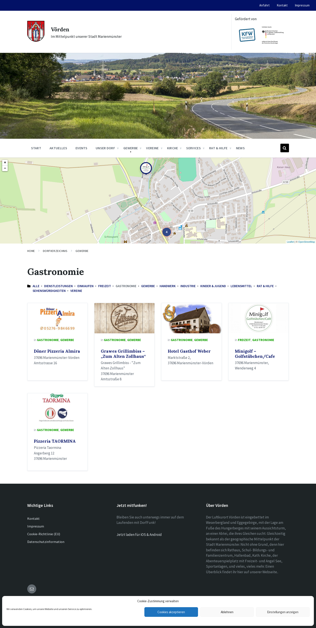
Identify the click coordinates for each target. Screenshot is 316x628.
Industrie (188, 286)
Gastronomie (48, 340)
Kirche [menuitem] (172, 148)
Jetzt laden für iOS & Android (139, 534)
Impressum (35, 526)
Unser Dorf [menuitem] (105, 148)
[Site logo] (35, 40)
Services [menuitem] (193, 148)
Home (31, 251)
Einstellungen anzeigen (282, 612)
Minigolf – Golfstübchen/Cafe (255, 354)
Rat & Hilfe (265, 286)
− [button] (5, 168)
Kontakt (33, 518)
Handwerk (168, 286)
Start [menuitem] (36, 148)
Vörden (62, 29)
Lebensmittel (241, 286)
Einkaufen (85, 286)
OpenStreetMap (306, 242)
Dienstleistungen (58, 286)
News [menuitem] (240, 148)
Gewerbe (82, 251)
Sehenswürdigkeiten (49, 291)
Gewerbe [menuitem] (130, 148)
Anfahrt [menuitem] (264, 5)
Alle (36, 286)
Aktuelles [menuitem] (58, 148)
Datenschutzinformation (45, 542)
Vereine (76, 291)
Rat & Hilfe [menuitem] (218, 148)
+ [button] (5, 162)
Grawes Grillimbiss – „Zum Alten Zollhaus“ (123, 354)
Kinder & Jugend (213, 286)
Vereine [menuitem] (152, 148)
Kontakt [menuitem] (282, 5)
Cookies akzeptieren (171, 612)
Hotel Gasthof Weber (189, 351)
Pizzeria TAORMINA (55, 441)
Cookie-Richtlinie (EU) (43, 534)
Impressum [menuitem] (302, 5)
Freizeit (104, 286)
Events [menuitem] (81, 148)
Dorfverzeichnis (55, 251)
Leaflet (290, 242)
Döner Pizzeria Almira (57, 351)
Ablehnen (227, 612)
